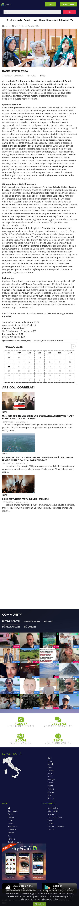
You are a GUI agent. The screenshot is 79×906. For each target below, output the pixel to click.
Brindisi (51, 798)
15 (50, 366)
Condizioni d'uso (55, 817)
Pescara (51, 789)
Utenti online (32, 621)
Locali (34, 20)
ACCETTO (39, 903)
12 (19, 366)
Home (5, 26)
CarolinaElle (19, 76)
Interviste (64, 20)
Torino (50, 782)
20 (29, 371)
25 (9, 375)
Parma (50, 786)
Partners (11, 839)
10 (70, 362)
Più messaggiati (11, 626)
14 (39, 366)
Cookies (51, 823)
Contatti (51, 829)
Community (16, 20)
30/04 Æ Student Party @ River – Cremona (25, 499)
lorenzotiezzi (22, 422)
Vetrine (11, 832)
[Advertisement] (39, 537)
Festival (11, 817)
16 (60, 366)
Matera (50, 773)
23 (60, 371)
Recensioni (51, 20)
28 (19, 357)
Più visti (48, 621)
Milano (50, 776)
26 (19, 375)
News (42, 20)
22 (50, 371)
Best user (51, 814)
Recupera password (56, 826)
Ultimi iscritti (11, 621)
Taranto (51, 770)
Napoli (50, 764)
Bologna (51, 779)
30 (39, 357)
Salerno (51, 792)
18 (9, 371)
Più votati (30, 626)
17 (70, 366)
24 (70, 371)
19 (19, 371)
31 (70, 375)
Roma (50, 767)
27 (9, 357)
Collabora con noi (15, 842)
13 (29, 366)
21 (39, 371)
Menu (6, 5)
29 (29, 357)
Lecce (50, 761)
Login (50, 4)
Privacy (50, 820)
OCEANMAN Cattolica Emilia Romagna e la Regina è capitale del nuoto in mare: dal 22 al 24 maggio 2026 (38, 459)
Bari (49, 758)
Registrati (68, 4)
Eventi (27, 20)
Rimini (50, 795)
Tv (71, 20)
